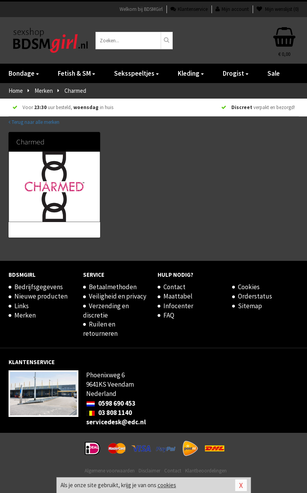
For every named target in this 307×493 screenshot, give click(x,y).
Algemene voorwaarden (110, 470)
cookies (167, 485)
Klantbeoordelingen (206, 470)
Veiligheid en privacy (117, 296)
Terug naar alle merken (34, 122)
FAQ (168, 315)
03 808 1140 (109, 412)
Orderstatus (255, 296)
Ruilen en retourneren (100, 329)
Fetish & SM (76, 73)
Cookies (249, 287)
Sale (273, 73)
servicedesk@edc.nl (116, 422)
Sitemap (250, 306)
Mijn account (232, 9)
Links (21, 306)
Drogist (235, 73)
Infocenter (178, 306)
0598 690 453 (110, 403)
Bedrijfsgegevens (38, 287)
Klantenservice (189, 9)
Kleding (191, 73)
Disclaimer (149, 470)
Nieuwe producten (41, 296)
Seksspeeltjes (136, 73)
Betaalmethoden (113, 287)
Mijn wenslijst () (278, 9)
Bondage (24, 73)
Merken (25, 315)
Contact (174, 287)
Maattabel (178, 296)
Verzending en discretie (106, 310)
